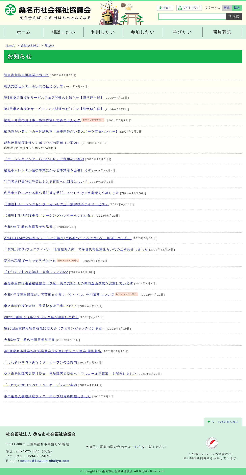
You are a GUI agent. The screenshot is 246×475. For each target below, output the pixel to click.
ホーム (10, 45)
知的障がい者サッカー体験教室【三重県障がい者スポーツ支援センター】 (61, 131)
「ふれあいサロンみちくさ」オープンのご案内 (40, 362)
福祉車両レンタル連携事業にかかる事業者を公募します (47, 170)
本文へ (167, 7)
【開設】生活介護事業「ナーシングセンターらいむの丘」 (49, 215)
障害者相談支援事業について (26, 75)
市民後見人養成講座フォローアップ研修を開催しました (47, 396)
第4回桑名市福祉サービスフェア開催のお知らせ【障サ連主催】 (54, 109)
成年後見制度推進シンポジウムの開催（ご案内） (42, 142)
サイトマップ (191, 7)
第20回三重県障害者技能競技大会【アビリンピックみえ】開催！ (55, 328)
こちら (136, 446)
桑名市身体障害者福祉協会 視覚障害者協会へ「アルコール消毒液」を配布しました (70, 373)
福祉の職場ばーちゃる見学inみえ (41, 260)
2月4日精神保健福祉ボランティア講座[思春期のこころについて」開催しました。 (68, 238)
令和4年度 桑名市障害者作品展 (28, 226)
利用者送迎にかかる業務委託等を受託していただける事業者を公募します (61, 193)
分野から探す (30, 45)
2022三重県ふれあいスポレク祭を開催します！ (41, 317)
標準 (227, 7)
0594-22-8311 (28, 451)
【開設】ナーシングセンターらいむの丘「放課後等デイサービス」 (56, 204)
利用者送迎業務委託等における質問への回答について (46, 181)
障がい (49, 45)
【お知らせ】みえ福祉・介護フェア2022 (36, 272)
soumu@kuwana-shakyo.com (44, 461)
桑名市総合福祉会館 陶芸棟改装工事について (40, 306)
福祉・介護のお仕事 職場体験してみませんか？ (54, 120)
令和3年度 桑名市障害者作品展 (29, 339)
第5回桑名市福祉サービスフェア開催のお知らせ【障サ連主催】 (54, 97)
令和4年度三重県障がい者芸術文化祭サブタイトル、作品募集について (71, 294)
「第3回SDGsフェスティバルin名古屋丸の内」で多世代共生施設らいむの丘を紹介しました (76, 249)
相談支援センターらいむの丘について (33, 86)
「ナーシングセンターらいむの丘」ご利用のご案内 (44, 159)
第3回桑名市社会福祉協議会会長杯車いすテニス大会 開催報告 (53, 351)
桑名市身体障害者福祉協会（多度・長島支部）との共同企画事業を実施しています (68, 283)
